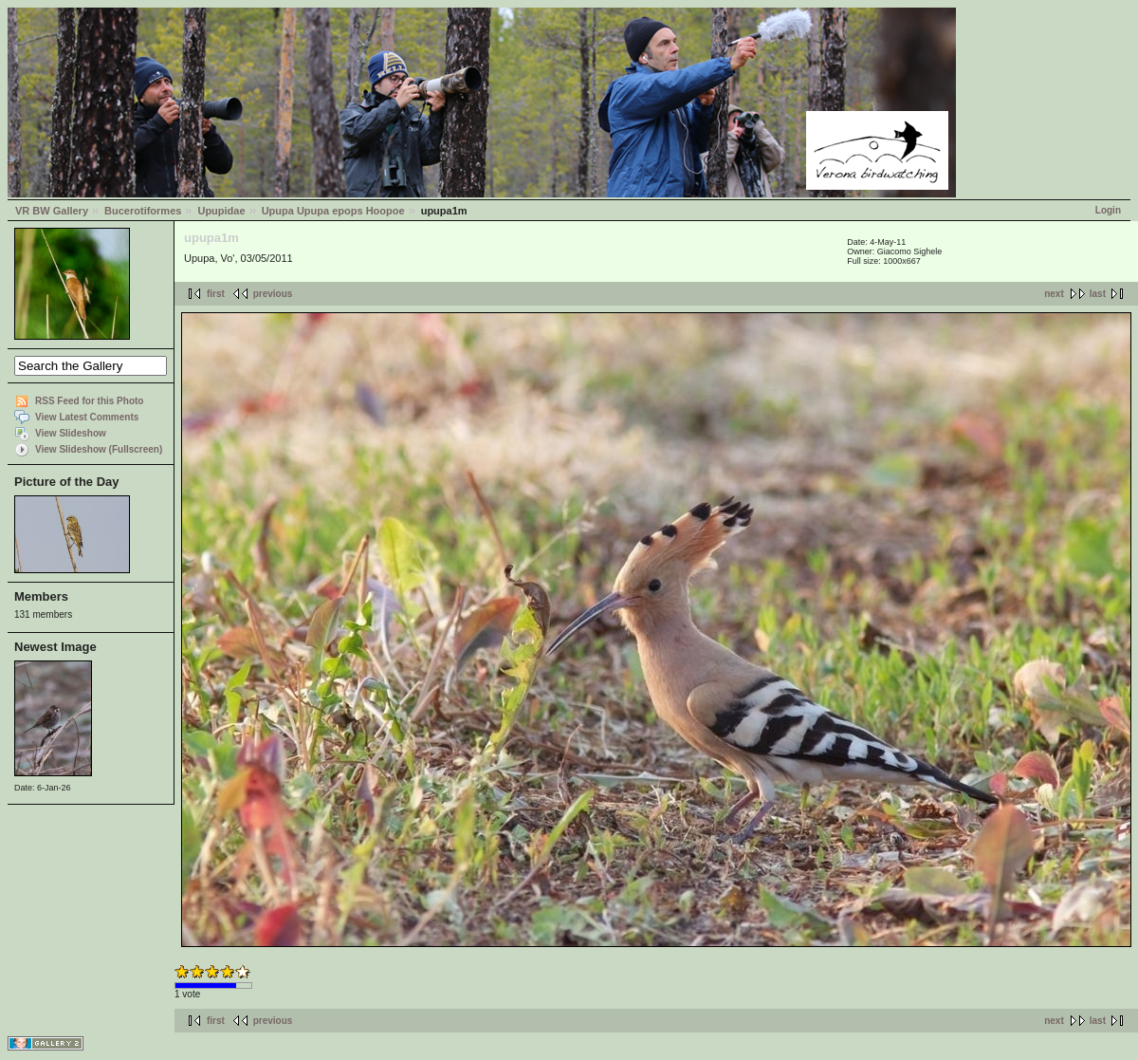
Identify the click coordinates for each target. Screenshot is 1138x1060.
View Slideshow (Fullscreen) (98, 449)
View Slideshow (70, 433)
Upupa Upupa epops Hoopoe (333, 210)
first (216, 293)
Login (1108, 210)
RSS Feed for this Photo (89, 401)
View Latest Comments (86, 417)
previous (273, 293)
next (1054, 293)
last (1098, 293)
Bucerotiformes (142, 210)
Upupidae (221, 210)
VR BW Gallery (51, 210)
